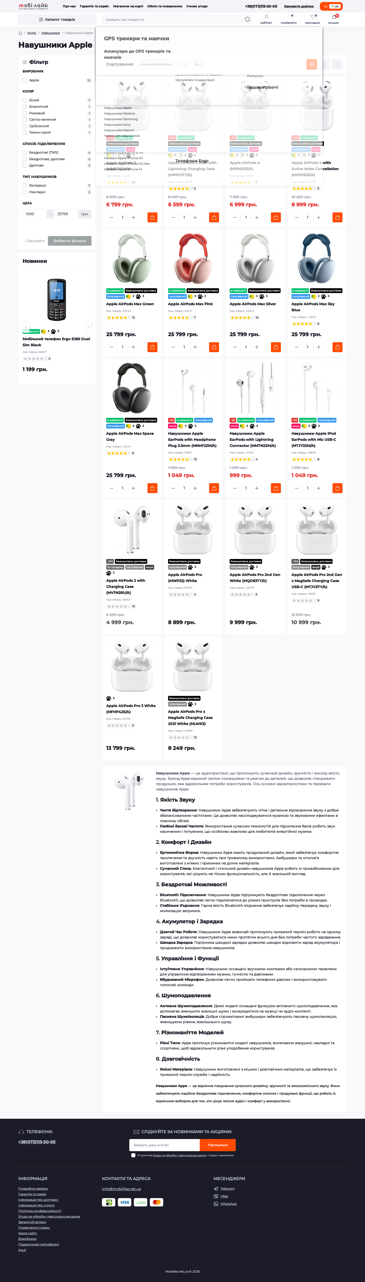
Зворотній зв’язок (32, 1222)
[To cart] (152, 217)
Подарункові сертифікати (38, 1244)
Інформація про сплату (36, 1205)
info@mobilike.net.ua (121, 1189)
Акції (22, 1250)
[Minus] (111, 217)
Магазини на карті (128, 6)
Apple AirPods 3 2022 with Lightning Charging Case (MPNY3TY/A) (192, 168)
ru (325, 6)
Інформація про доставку (38, 1200)
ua (335, 6)
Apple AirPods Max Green (130, 304)
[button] (26, 327)
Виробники (27, 1239)
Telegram (228, 1188)
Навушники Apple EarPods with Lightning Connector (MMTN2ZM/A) (253, 439)
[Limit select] (198, 64)
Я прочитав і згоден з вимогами (185, 1155)
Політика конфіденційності (39, 1211)
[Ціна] (35, 214)
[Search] (247, 19)
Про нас (69, 6)
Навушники (50, 33)
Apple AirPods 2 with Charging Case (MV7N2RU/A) (125, 586)
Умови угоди (197, 6)
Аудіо (31, 33)
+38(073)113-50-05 (37, 1142)
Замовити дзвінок (299, 6)
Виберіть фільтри (69, 241)
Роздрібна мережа (33, 1188)
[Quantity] (122, 217)
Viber (224, 1196)
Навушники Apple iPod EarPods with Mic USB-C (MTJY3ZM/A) (313, 439)
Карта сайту (27, 1233)
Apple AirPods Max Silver (253, 304)
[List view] (324, 64)
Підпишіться (218, 1145)
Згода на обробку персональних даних (179, 1155)
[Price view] (337, 64)
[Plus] (133, 217)
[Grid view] (311, 64)
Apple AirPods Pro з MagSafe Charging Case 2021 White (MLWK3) (190, 717)
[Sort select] (163, 64)
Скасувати (35, 241)
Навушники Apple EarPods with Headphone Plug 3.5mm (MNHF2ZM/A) (192, 439)
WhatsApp (229, 1204)
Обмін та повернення (164, 6)
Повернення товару (34, 1228)
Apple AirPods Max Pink (190, 304)
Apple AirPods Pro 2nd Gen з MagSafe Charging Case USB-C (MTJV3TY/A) (316, 580)
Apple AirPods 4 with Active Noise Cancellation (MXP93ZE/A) (315, 168)
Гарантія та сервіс (94, 6)
